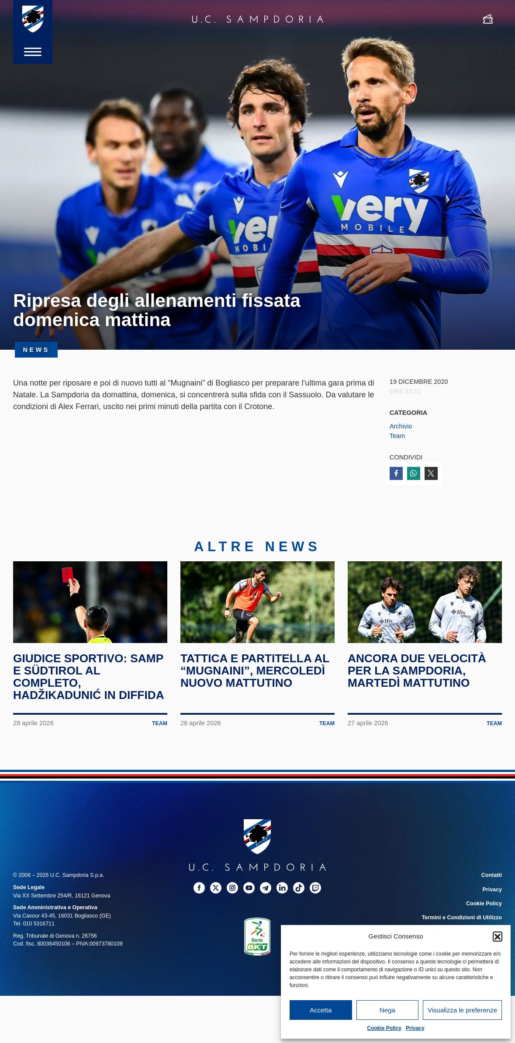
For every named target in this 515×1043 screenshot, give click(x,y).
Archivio (401, 426)
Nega (387, 1010)
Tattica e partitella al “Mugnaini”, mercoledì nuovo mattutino (255, 674)
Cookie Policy (384, 1028)
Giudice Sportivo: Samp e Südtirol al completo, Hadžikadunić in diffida (89, 680)
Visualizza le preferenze (462, 1010)
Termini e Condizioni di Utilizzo (462, 921)
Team (397, 435)
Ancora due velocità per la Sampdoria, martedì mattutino (417, 674)
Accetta (321, 1010)
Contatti (491, 879)
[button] (497, 936)
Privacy (415, 1028)
